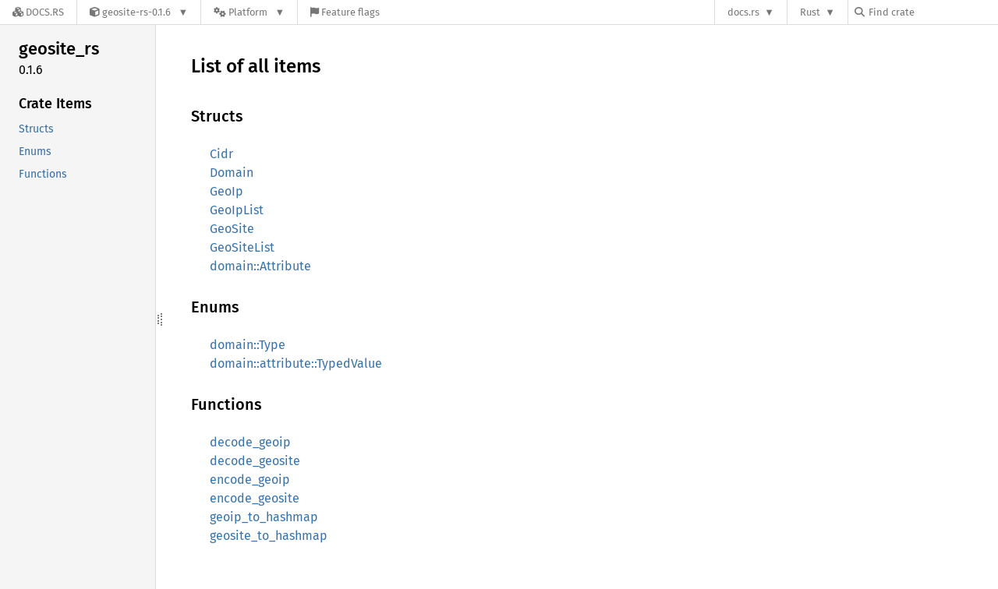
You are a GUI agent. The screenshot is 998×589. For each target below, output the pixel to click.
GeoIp (226, 191)
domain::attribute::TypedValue (296, 363)
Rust (810, 12)
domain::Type (247, 344)
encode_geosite (254, 498)
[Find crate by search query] (932, 12)
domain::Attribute (260, 266)
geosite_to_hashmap (268, 535)
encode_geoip (250, 479)
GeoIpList (237, 210)
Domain (231, 172)
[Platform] (249, 12)
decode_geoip (250, 442)
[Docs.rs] (38, 12)
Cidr (221, 153)
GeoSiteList (242, 247)
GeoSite (232, 228)
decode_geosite (255, 460)
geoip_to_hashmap (264, 517)
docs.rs (743, 12)
